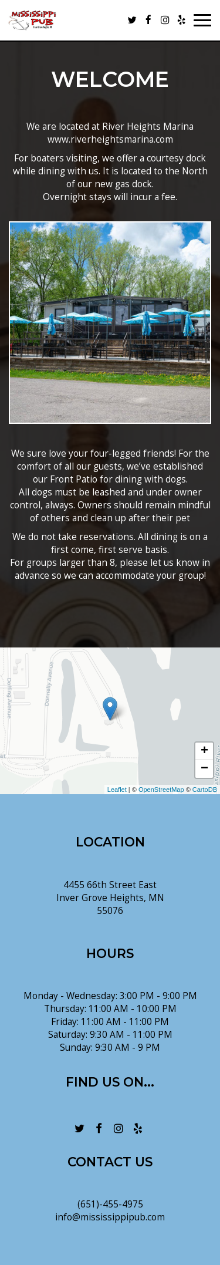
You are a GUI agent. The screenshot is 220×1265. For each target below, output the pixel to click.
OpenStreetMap (161, 789)
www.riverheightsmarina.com (110, 139)
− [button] (204, 769)
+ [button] (204, 751)
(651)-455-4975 (110, 1204)
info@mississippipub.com (110, 1217)
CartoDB (204, 789)
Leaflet (117, 789)
